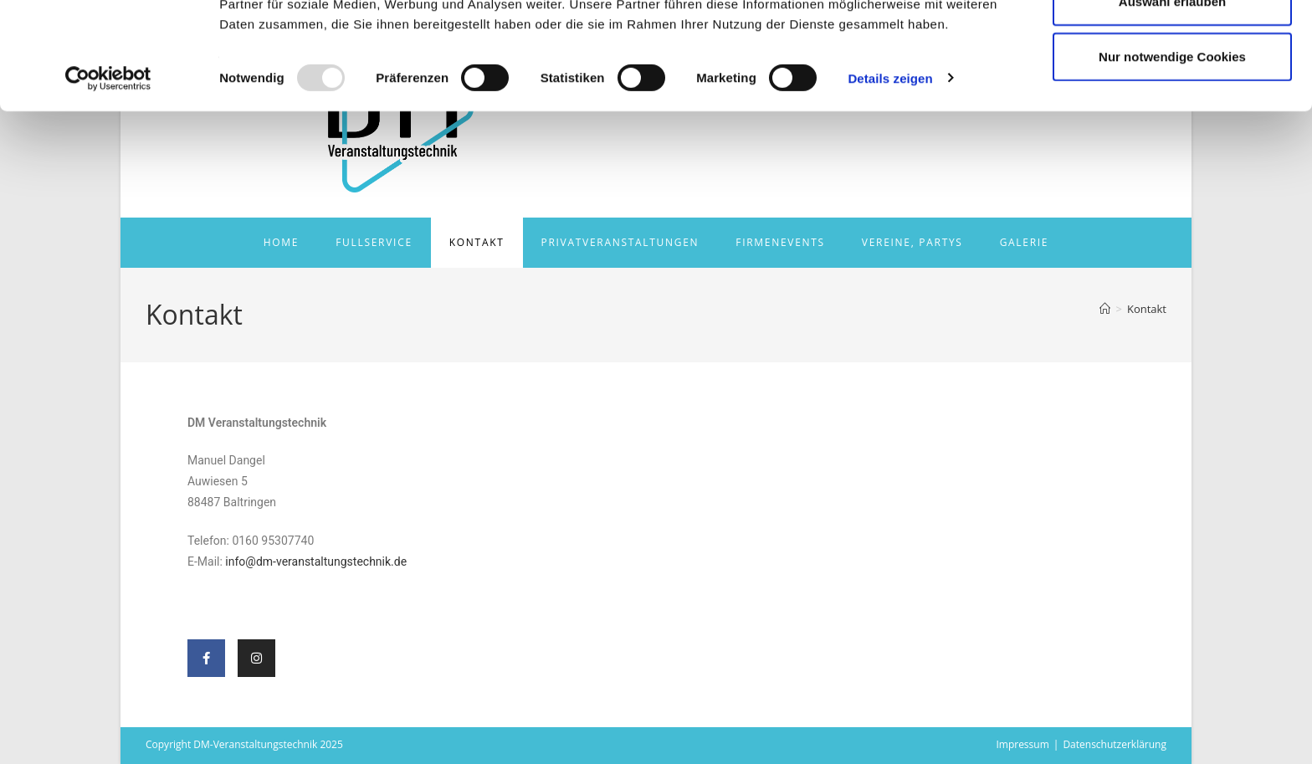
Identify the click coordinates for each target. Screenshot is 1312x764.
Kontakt (1146, 308)
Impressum (1022, 744)
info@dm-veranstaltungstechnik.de (316, 561)
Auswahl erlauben (1172, 99)
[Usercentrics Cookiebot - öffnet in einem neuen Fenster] (108, 175)
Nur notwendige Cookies (1172, 153)
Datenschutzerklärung (1114, 744)
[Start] (1104, 308)
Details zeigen (890, 175)
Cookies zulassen (1172, 44)
